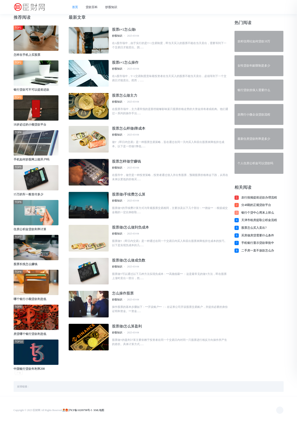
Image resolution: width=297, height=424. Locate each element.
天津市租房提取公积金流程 (259, 220)
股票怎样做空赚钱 (126, 161)
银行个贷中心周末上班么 (257, 212)
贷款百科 (92, 7)
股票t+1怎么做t (124, 29)
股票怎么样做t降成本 (129, 128)
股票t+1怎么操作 (125, 62)
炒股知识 (111, 7)
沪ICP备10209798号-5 (80, 410)
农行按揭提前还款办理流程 (259, 197)
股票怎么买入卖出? (253, 227)
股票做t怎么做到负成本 (130, 227)
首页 (75, 7)
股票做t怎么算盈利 (127, 326)
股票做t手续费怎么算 (129, 194)
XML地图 (98, 410)
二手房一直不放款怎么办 (257, 250)
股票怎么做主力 (124, 95)
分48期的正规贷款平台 (256, 205)
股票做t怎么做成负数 (129, 260)
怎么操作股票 (123, 293)
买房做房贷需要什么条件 (257, 235)
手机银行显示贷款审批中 (257, 242)
